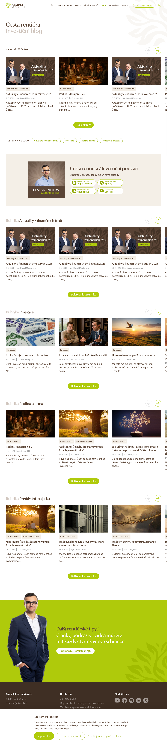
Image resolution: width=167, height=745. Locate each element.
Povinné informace (16, 732)
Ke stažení (114, 5)
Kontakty (126, 5)
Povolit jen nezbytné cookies (104, 736)
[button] (148, 50)
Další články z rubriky (83, 294)
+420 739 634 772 (16, 699)
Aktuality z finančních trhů (46, 140)
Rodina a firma (88, 140)
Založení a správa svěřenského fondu (80, 707)
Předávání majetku (111, 140)
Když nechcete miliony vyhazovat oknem (82, 703)
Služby (51, 5)
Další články (84, 125)
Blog (104, 5)
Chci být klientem (144, 5)
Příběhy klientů (91, 5)
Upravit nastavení (71, 736)
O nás (78, 5)
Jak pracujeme (65, 5)
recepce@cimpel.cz (16, 703)
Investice (69, 140)
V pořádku (44, 736)
